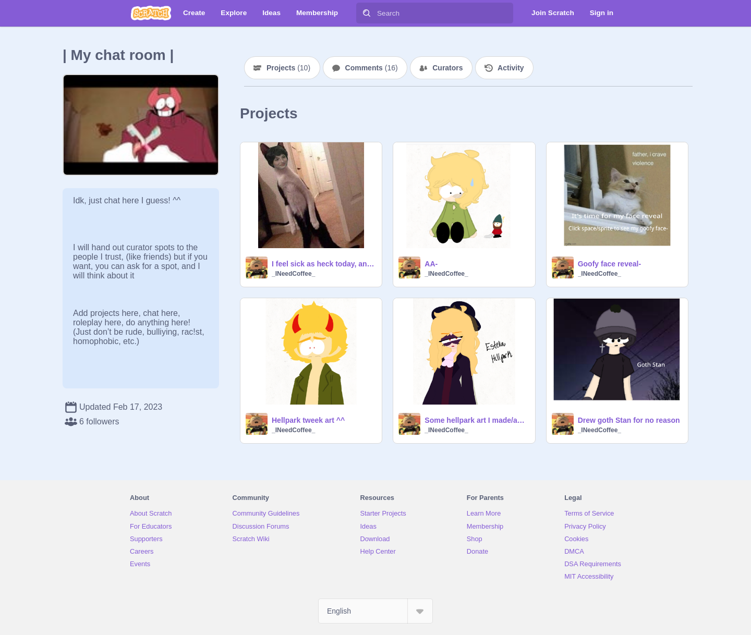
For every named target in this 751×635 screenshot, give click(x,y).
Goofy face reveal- (609, 264)
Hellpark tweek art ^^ (308, 420)
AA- (431, 264)
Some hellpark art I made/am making (476, 420)
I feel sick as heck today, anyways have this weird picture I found (324, 264)
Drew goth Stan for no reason (629, 420)
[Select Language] (375, 611)
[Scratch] (151, 13)
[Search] (366, 13)
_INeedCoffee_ (293, 273)
